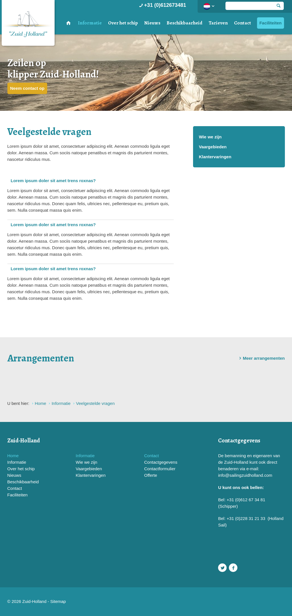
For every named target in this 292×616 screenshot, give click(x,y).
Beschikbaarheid (184, 23)
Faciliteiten (270, 22)
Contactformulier (159, 468)
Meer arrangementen (261, 358)
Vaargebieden (213, 146)
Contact (242, 23)
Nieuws (152, 23)
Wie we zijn (210, 136)
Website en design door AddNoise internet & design (160, 602)
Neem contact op (27, 88)
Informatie (90, 23)
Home (13, 455)
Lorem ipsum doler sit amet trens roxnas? (53, 180)
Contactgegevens (160, 462)
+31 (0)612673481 (162, 5)
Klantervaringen (215, 156)
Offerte (150, 475)
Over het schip (123, 23)
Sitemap (58, 601)
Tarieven (218, 23)
